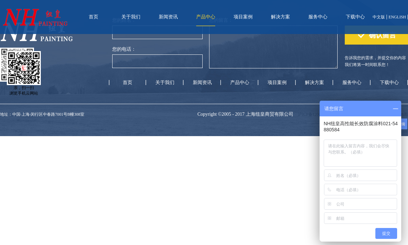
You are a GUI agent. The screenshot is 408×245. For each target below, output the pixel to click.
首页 (93, 16)
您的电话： (124, 49)
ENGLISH (397, 17)
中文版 (379, 17)
